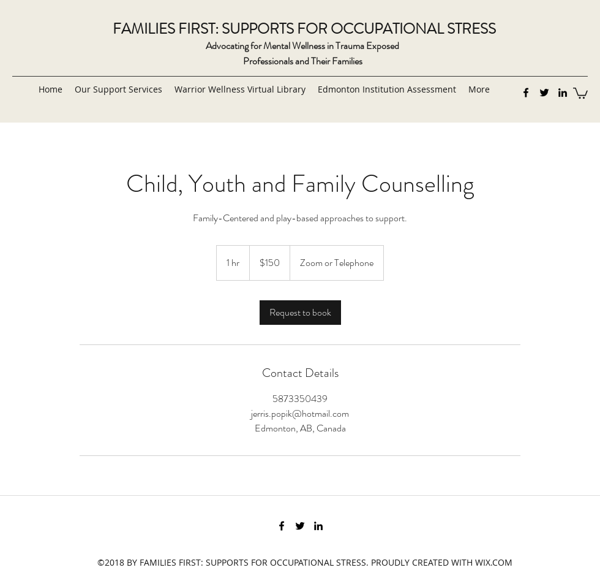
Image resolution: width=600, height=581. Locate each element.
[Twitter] (544, 92)
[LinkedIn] (563, 92)
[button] (580, 92)
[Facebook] (526, 92)
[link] (300, 312)
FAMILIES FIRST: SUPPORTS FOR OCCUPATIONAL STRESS (304, 28)
